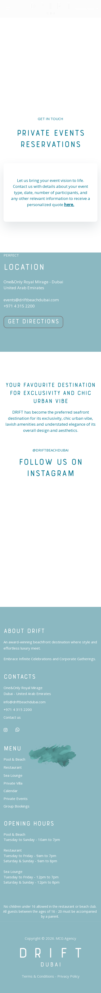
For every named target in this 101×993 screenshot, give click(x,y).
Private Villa (13, 783)
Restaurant (13, 767)
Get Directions (33, 320)
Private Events (16, 798)
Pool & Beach (14, 759)
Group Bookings (16, 806)
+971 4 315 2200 (19, 306)
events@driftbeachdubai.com (31, 299)
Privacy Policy (68, 976)
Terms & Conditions (38, 976)
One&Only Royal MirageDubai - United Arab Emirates (27, 690)
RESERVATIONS (85, 8)
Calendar (11, 790)
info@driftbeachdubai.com (25, 702)
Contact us (12, 717)
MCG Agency (66, 938)
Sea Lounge (13, 775)
